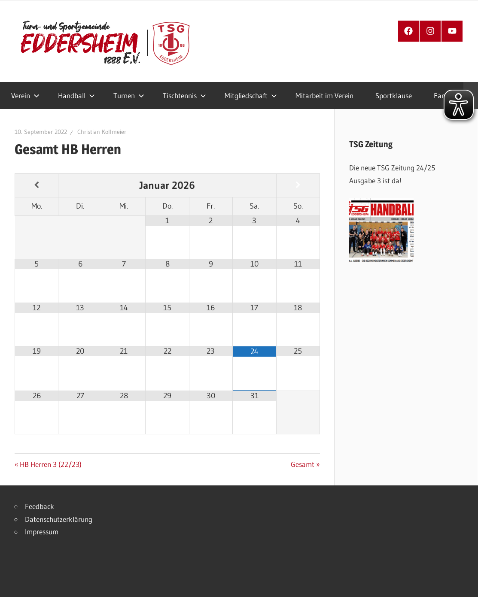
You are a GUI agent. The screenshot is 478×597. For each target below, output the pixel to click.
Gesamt (304, 464)
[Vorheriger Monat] (36, 185)
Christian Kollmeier (101, 132)
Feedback (39, 506)
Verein (25, 95)
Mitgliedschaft (251, 95)
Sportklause (393, 95)
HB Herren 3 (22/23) (50, 464)
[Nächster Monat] (298, 185)
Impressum (41, 531)
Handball (76, 95)
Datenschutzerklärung (58, 519)
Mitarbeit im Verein (324, 95)
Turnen (128, 95)
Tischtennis (184, 95)
